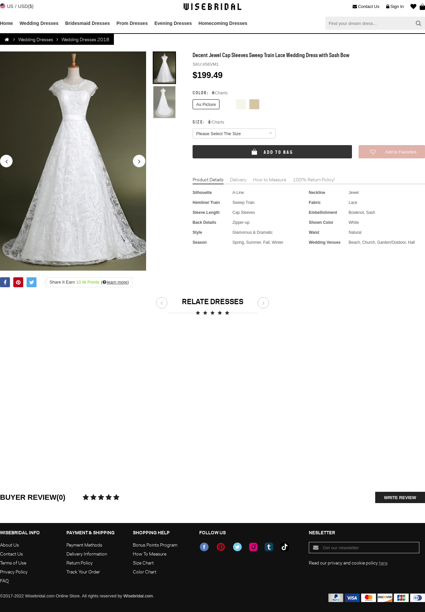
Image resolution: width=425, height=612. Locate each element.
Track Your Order (83, 571)
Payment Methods (84, 545)
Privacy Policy (14, 571)
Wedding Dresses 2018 (85, 39)
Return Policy (79, 563)
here (383, 563)
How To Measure (149, 554)
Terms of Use (13, 563)
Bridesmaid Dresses (87, 23)
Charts (219, 93)
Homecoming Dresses (223, 23)
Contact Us (366, 6)
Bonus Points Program (155, 545)
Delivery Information (86, 554)
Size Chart (143, 563)
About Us (9, 545)
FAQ (4, 580)
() (115, 282)
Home (6, 23)
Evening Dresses (173, 23)
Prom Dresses (132, 23)
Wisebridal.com (138, 595)
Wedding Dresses (39, 23)
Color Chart (144, 571)
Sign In (395, 6)
